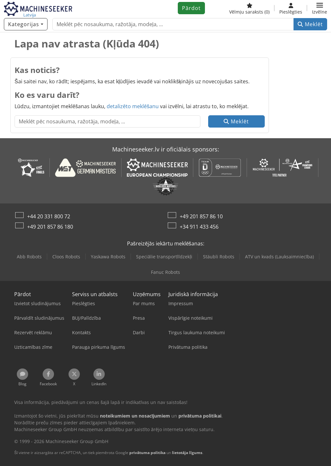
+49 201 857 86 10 (201, 216)
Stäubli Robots (218, 257)
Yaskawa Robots (108, 257)
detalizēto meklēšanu (133, 106)
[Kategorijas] (26, 24)
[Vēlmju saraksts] (249, 8)
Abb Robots (29, 257)
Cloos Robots (66, 257)
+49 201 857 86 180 (50, 226)
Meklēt (310, 24)
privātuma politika (147, 452)
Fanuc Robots (165, 272)
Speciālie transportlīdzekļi (164, 257)
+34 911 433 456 (199, 226)
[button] (319, 8)
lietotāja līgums (187, 452)
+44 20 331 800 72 (48, 216)
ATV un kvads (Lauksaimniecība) (279, 257)
